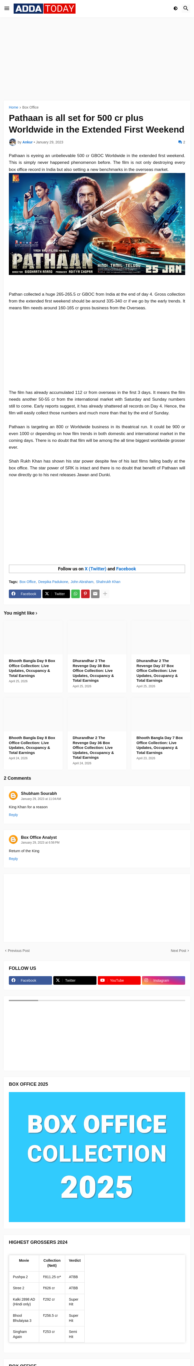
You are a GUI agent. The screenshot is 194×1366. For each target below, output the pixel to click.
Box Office (30, 107)
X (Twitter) (95, 568)
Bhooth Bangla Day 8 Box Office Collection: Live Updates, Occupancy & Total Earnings (32, 745)
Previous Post (19, 951)
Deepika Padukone (53, 582)
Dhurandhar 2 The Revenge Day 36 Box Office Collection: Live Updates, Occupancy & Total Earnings (93, 748)
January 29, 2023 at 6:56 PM (40, 842)
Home (13, 107)
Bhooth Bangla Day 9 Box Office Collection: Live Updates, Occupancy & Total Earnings (32, 668)
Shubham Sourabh (39, 793)
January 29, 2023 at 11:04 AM (41, 799)
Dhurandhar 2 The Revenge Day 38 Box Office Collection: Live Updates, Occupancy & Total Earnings (93, 670)
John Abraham (82, 582)
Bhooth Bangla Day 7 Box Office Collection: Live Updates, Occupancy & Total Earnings (159, 745)
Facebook (126, 568)
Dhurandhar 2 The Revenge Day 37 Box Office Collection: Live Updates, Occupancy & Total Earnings (157, 670)
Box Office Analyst (39, 837)
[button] (7, 8)
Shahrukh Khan (108, 582)
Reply (13, 815)
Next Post (178, 951)
